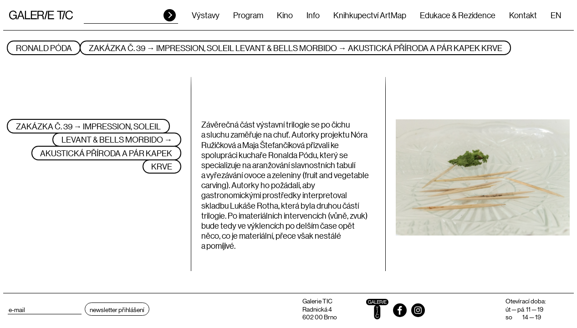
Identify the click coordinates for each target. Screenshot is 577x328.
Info (313, 15)
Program (248, 15)
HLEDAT (169, 15)
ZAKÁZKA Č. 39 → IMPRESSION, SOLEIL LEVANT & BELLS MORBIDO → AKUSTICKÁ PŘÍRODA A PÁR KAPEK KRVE (295, 48)
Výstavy (206, 15)
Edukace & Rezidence (457, 15)
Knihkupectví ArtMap (369, 15)
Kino (285, 15)
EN (556, 15)
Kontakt (523, 15)
